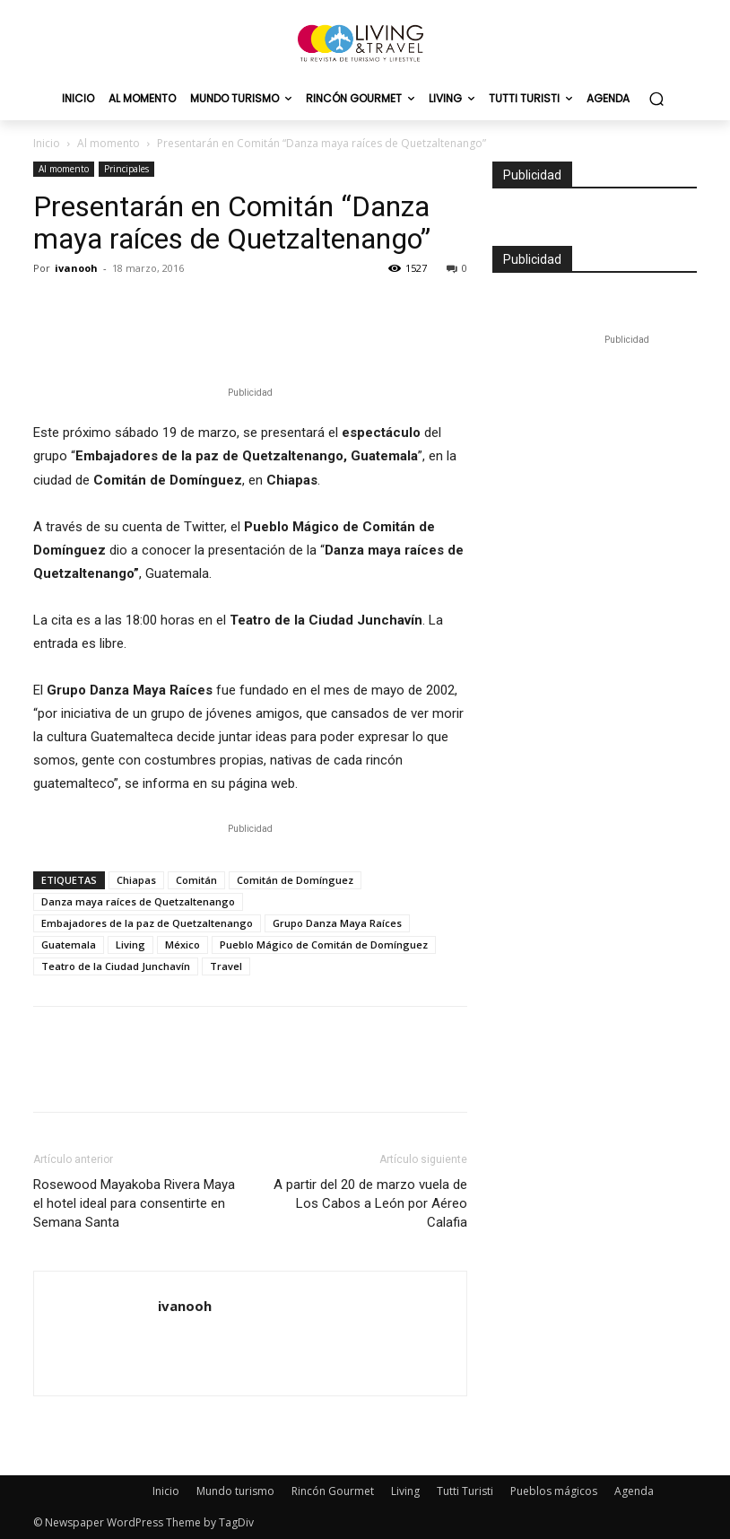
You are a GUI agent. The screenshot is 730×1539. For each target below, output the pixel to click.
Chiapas (136, 880)
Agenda (634, 1491)
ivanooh (76, 268)
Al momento (108, 143)
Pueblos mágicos (553, 1491)
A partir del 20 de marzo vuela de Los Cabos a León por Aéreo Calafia (370, 1203)
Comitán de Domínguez (295, 880)
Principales (126, 168)
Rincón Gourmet (332, 1491)
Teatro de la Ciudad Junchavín (115, 966)
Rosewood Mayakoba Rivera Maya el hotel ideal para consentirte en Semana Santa (134, 1203)
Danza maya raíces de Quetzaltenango (138, 901)
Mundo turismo (235, 1491)
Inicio (46, 143)
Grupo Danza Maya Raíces (337, 923)
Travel (226, 966)
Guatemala (68, 944)
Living (130, 944)
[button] (656, 99)
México (182, 944)
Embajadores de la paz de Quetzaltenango (147, 923)
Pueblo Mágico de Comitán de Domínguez (324, 944)
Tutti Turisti (465, 1491)
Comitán (196, 880)
